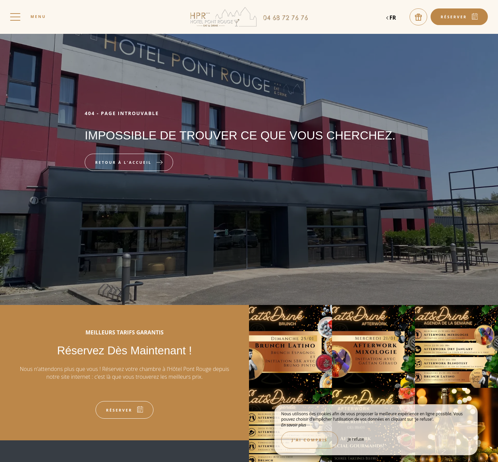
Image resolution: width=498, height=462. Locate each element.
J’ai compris (310, 439)
